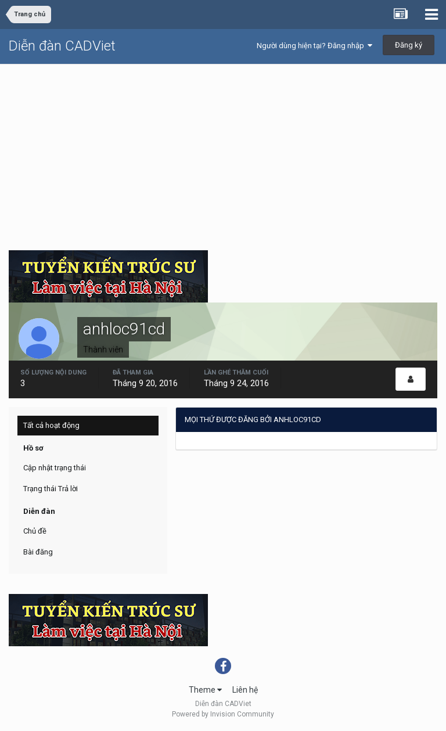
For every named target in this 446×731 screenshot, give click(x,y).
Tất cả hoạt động (51, 425)
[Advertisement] (223, 151)
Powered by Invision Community (223, 714)
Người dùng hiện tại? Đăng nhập (314, 45)
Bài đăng (38, 552)
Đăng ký (408, 45)
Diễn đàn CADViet (62, 46)
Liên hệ (245, 689)
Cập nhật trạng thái (54, 467)
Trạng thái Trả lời (50, 488)
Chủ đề (34, 531)
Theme (205, 689)
